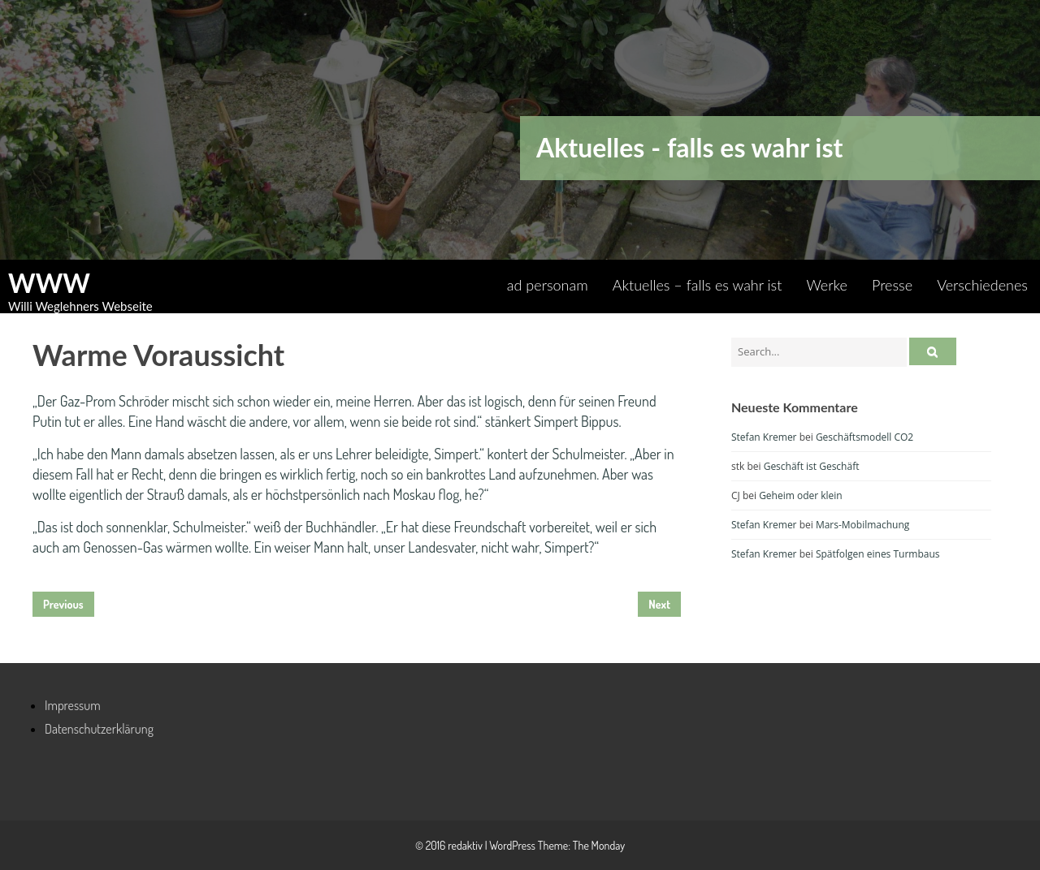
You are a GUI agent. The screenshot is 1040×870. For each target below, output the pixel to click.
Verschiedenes (982, 285)
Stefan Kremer (764, 437)
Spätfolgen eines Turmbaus (878, 554)
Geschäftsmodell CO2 (864, 437)
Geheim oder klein (801, 495)
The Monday (599, 845)
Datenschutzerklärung (99, 729)
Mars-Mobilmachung (862, 525)
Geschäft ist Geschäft (812, 466)
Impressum (73, 705)
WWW (49, 283)
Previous (63, 604)
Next (659, 604)
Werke (826, 285)
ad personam (547, 285)
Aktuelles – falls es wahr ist (697, 285)
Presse (892, 285)
